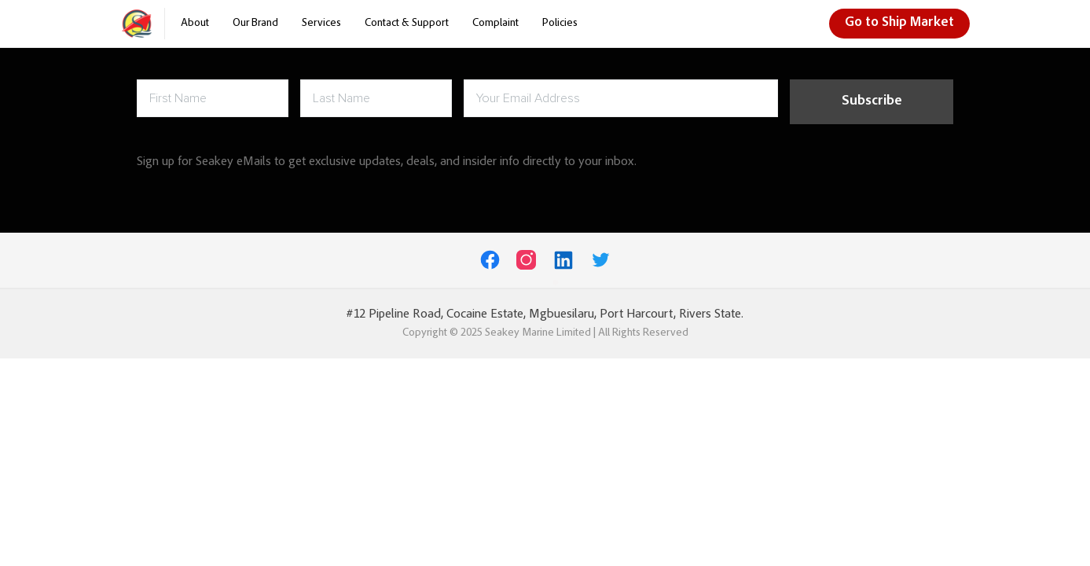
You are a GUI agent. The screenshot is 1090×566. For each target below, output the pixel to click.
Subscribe (872, 101)
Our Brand (255, 23)
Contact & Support (407, 23)
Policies (560, 23)
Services (321, 23)
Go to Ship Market (899, 23)
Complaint (495, 23)
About (195, 23)
